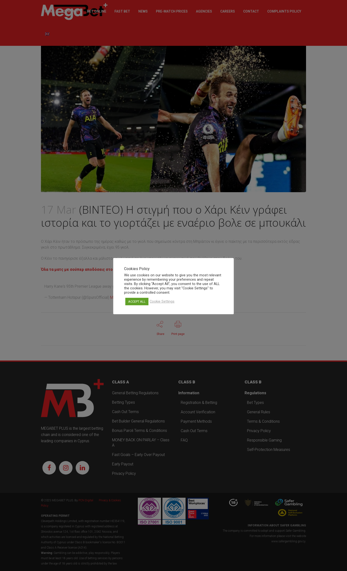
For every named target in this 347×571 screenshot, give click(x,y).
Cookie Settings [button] (162, 301)
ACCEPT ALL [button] (137, 301)
